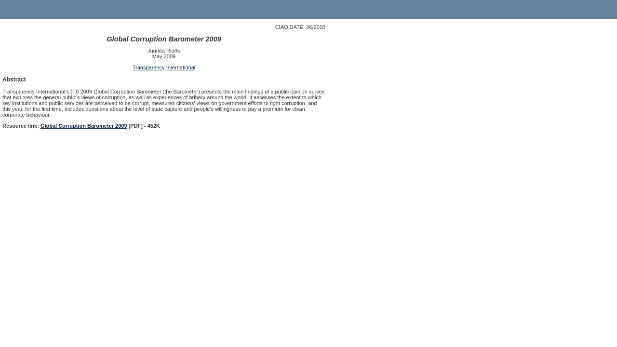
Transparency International (164, 67)
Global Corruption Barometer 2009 (83, 126)
